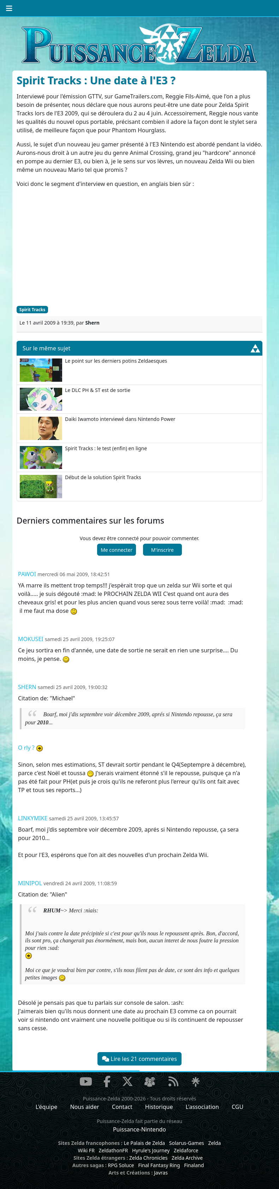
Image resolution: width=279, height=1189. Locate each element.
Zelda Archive (187, 1157)
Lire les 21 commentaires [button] (139, 1059)
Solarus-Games (186, 1143)
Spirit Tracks (32, 310)
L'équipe (47, 1107)
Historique (159, 1107)
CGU (237, 1107)
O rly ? (26, 748)
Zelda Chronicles (148, 1157)
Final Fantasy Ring (159, 1165)
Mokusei (30, 639)
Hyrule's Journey (151, 1150)
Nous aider (84, 1107)
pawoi (27, 574)
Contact (122, 1107)
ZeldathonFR (113, 1150)
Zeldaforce (186, 1150)
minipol (30, 883)
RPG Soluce (121, 1165)
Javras (161, 1172)
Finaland (194, 1165)
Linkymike (33, 818)
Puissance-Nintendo (139, 1129)
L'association (202, 1107)
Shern (27, 687)
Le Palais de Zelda (144, 1143)
